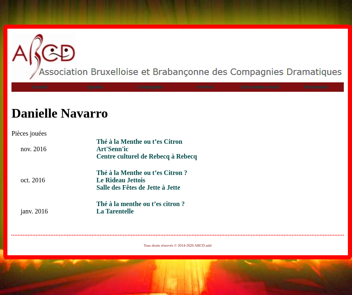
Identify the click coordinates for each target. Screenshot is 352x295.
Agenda (95, 87)
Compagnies (150, 87)
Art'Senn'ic (112, 148)
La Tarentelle (115, 211)
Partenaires (316, 87)
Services (205, 87)
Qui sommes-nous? (261, 87)
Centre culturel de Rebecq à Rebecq (146, 156)
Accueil (39, 87)
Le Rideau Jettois (120, 180)
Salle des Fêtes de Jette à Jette (138, 187)
